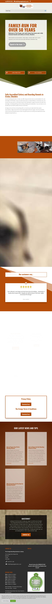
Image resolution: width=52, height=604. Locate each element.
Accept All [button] (13, 600)
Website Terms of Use (21, 557)
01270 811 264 (11, 520)
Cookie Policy (31, 557)
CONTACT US (26, 493)
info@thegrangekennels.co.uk (14, 523)
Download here (26, 381)
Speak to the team (16, 44)
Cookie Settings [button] (6, 600)
